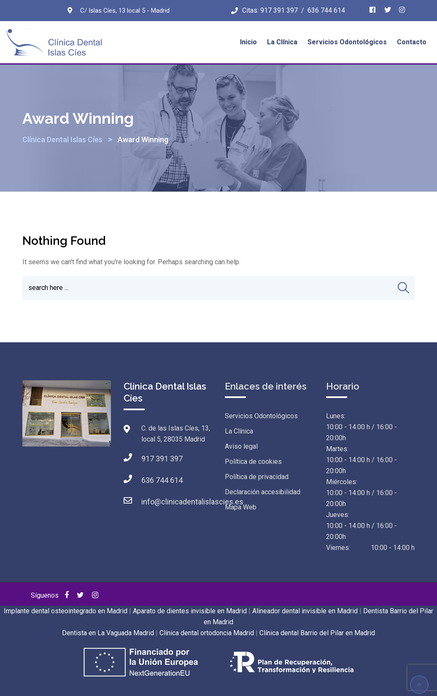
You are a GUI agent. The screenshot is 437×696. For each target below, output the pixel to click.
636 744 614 (326, 10)
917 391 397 (279, 10)
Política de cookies (253, 462)
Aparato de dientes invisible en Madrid (190, 611)
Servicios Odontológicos (347, 42)
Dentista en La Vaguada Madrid (108, 633)
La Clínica (282, 42)
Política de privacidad (257, 477)
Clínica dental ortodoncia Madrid (206, 633)
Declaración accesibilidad (262, 492)
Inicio (248, 42)
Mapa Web (240, 507)
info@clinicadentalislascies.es (192, 501)
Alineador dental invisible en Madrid (305, 611)
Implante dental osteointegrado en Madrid (65, 611)
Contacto (411, 42)
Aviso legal (241, 446)
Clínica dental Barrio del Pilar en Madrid (317, 633)
